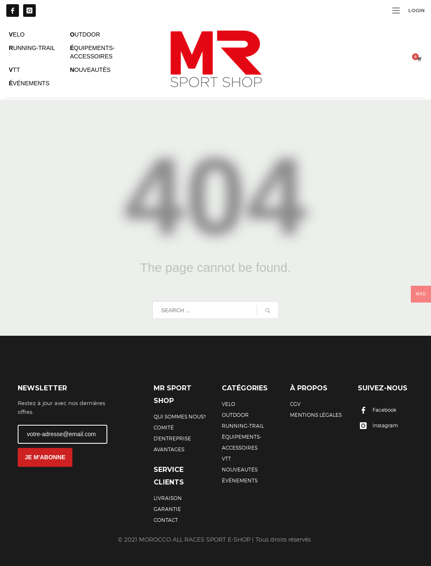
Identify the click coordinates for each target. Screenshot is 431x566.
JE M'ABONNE (45, 457)
